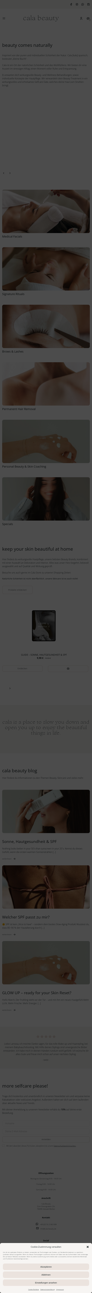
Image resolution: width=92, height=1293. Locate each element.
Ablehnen (45, 1274)
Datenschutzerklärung (47, 1289)
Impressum (60, 1289)
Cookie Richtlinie (33, 1289)
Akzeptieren (46, 1267)
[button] (87, 1246)
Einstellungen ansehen (46, 1282)
